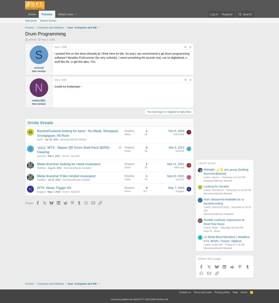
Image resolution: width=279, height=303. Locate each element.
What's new (65, 14)
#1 (190, 47)
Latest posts (207, 163)
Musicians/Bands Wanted (73, 139)
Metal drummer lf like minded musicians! (66, 176)
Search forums (48, 20)
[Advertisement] (225, 101)
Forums (47, 14)
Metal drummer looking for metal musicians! (69, 164)
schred (32, 39)
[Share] (185, 47)
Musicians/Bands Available (77, 168)
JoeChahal (178, 134)
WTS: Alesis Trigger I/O (54, 188)
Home (32, 14)
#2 (190, 80)
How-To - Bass (212, 231)
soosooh (41, 156)
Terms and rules (203, 292)
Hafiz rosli (179, 167)
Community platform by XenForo (139, 299)
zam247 (180, 179)
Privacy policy (222, 292)
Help (235, 292)
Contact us (185, 292)
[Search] (245, 14)
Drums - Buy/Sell (70, 156)
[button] (76, 14)
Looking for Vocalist (216, 186)
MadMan (41, 168)
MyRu (40, 139)
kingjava (41, 192)
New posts (31, 20)
